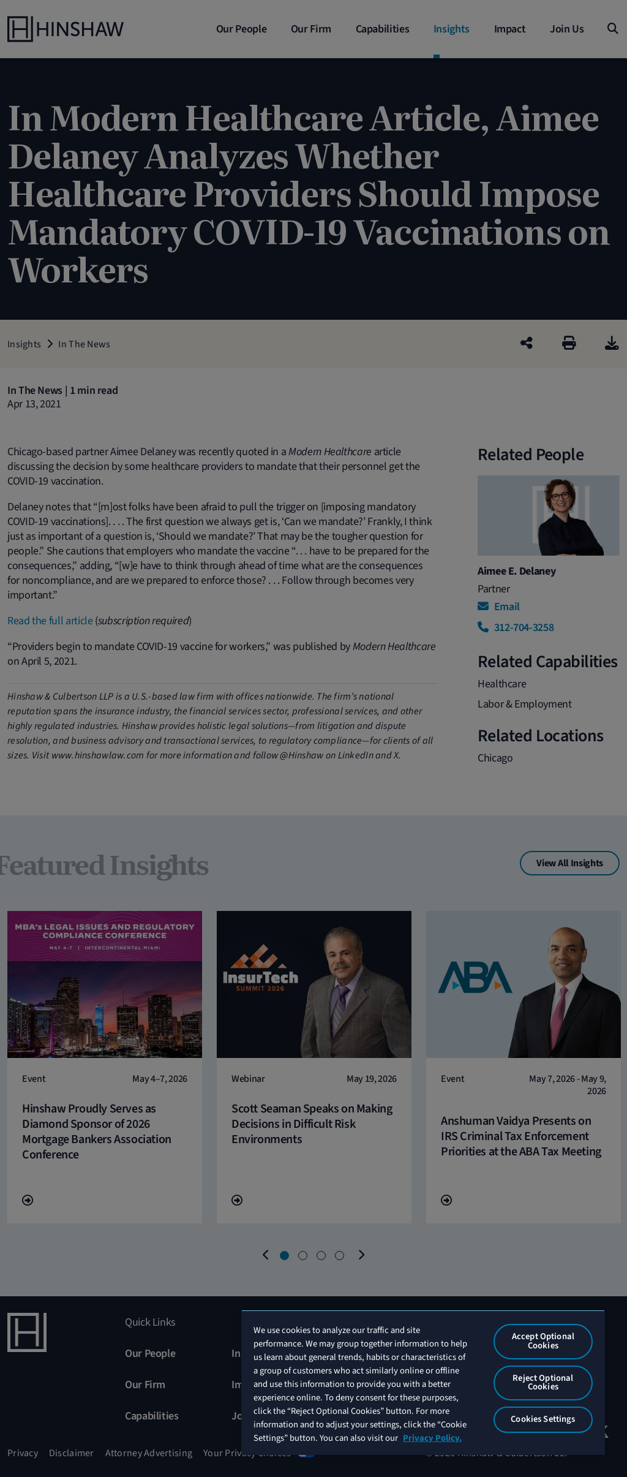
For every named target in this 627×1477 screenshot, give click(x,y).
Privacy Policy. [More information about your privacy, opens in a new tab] (432, 1438)
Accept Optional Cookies (543, 1341)
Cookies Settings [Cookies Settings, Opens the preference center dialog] (543, 1419)
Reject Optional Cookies (542, 1383)
